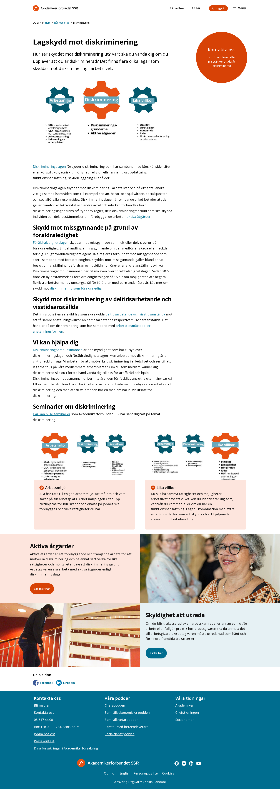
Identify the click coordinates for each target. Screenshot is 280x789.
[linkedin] (191, 763)
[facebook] (176, 763)
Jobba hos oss (44, 734)
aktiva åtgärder (139, 216)
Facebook (43, 683)
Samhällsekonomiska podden (127, 712)
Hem (48, 22)
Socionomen (184, 719)
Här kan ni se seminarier (51, 414)
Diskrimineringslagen (49, 166)
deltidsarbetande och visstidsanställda (136, 314)
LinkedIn (65, 683)
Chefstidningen (187, 712)
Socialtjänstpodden (119, 734)
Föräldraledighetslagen (51, 242)
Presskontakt (44, 741)
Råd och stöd (61, 22)
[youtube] (198, 763)
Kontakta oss (222, 50)
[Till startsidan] (55, 8)
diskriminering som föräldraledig (75, 288)
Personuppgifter (146, 773)
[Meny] (239, 8)
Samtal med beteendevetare (126, 727)
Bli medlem (177, 8)
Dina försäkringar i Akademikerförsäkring (66, 748)
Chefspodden (115, 705)
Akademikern (185, 705)
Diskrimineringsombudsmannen (57, 350)
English (124, 773)
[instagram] (184, 763)
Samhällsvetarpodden (121, 719)
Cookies (168, 773)
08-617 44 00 (43, 719)
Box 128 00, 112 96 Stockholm (56, 727)
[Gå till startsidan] (108, 763)
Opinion (110, 773)
